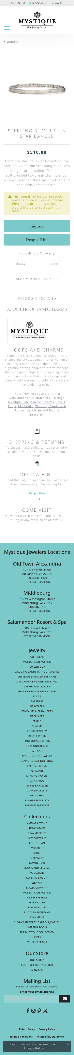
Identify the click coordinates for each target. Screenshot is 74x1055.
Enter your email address (37, 992)
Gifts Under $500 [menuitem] (37, 746)
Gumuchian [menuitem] (37, 863)
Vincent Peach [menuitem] (37, 942)
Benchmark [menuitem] (37, 828)
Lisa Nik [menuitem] (37, 882)
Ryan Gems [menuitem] (37, 917)
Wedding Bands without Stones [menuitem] (37, 671)
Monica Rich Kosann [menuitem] (37, 892)
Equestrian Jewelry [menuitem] (37, 741)
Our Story (37, 960)
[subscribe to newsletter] (64, 998)
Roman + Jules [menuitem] (37, 907)
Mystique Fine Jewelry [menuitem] (37, 756)
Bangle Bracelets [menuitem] (37, 800)
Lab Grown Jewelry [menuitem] (37, 686)
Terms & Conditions (21, 1036)
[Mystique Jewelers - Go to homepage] (37, 20)
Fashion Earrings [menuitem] (37, 805)
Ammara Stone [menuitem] (37, 823)
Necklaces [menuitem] (37, 716)
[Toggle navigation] (7, 28)
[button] (17, 3)
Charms (48, 402)
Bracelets (12, 41)
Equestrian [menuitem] (37, 843)
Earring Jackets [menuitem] (37, 775)
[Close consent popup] (68, 1044)
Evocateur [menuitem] (37, 848)
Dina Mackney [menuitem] (36, 833)
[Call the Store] (37, 578)
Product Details (37, 298)
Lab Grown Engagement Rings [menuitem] (37, 681)
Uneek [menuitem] (37, 937)
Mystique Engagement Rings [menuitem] (37, 676)
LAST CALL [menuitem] (37, 751)
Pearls (60, 402)
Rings (12, 406)
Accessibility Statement (50, 1036)
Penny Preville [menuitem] (37, 897)
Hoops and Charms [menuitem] (37, 868)
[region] (37, 88)
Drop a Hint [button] (37, 239)
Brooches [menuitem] (37, 795)
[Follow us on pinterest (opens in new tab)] (39, 1010)
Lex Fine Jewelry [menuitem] (37, 877)
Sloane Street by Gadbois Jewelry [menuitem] (37, 922)
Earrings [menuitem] (37, 701)
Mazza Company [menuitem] (37, 887)
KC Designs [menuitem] (37, 872)
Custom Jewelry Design (37, 965)
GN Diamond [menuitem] (36, 858)
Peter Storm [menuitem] (37, 902)
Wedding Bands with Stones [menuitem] (37, 691)
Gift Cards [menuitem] (37, 780)
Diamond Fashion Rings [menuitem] (37, 761)
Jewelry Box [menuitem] (37, 666)
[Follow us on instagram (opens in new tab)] (33, 1010)
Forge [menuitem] (37, 853)
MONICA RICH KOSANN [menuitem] (37, 661)
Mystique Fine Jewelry (24, 402)
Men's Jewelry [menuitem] (37, 736)
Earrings (58, 398)
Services (37, 970)
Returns (54, 263)
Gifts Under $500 (21, 398)
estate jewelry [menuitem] (37, 731)
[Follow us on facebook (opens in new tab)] (27, 1010)
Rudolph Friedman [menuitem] (37, 912)
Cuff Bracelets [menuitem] (37, 790)
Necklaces (34, 410)
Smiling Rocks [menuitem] (37, 927)
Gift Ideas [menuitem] (37, 656)
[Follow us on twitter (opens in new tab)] (45, 1010)
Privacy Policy (47, 1029)
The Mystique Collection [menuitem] (37, 932)
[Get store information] (37, 582)
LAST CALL (26, 406)
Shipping (20, 263)
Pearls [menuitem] (37, 721)
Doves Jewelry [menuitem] (37, 838)
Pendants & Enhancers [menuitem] (37, 711)
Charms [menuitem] (37, 726)
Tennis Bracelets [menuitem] (37, 785)
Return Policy (27, 1029)
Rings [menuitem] (37, 696)
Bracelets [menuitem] (37, 706)
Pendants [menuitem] (37, 770)
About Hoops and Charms (37, 309)
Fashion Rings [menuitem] (37, 765)
